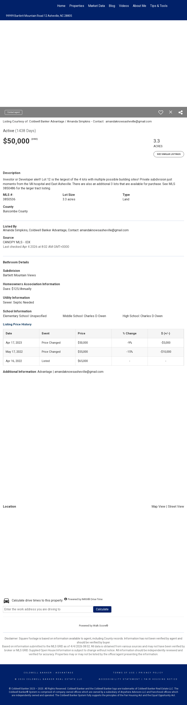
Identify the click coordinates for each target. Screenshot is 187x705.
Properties (76, 6)
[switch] (161, 112)
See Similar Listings (169, 154)
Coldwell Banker (38, 673)
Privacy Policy (151, 673)
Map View (158, 506)
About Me (139, 6)
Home (61, 6)
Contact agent (13, 112)
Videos (124, 6)
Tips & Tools (158, 6)
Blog (112, 6)
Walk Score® (100, 625)
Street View (176, 506)
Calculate (102, 609)
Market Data (96, 6)
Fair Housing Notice (161, 679)
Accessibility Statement (119, 679)
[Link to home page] (22, 6)
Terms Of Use (124, 673)
